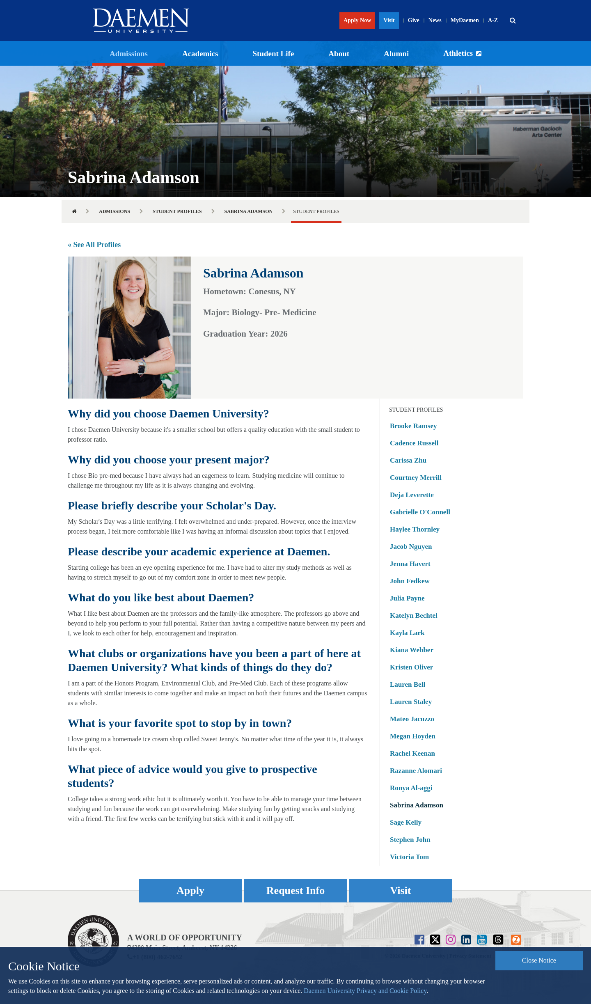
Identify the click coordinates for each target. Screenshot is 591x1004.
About (338, 53)
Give (413, 20)
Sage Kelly (405, 822)
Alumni (396, 53)
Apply (190, 890)
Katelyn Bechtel (414, 615)
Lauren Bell (407, 684)
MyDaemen (465, 20)
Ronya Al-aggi (411, 788)
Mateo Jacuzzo (412, 719)
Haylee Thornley (415, 529)
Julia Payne (407, 598)
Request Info (295, 890)
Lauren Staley (411, 702)
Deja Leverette (412, 495)
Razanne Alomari (416, 771)
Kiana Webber (411, 650)
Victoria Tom (409, 857)
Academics (200, 53)
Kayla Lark (407, 633)
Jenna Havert (410, 564)
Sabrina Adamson (248, 211)
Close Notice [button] (539, 960)
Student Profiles (177, 211)
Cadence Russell (414, 443)
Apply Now (357, 20)
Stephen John (410, 840)
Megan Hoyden (412, 736)
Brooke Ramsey (413, 426)
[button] (512, 20)
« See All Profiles (94, 245)
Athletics (458, 53)
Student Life (273, 53)
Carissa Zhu (408, 460)
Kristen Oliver (411, 667)
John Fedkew (410, 581)
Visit (388, 20)
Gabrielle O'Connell (420, 512)
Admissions (129, 53)
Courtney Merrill (416, 477)
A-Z (493, 20)
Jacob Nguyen (411, 546)
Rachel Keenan (412, 753)
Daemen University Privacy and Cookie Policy (365, 990)
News (435, 20)
